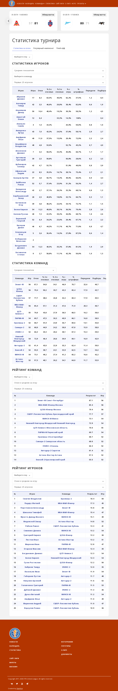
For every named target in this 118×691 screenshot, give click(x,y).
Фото (74, 3)
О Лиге (68, 3)
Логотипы (66, 646)
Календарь (29, 3)
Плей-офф (60, 48)
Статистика (50, 3)
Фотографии (67, 642)
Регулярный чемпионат (43, 48)
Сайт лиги (60, 3)
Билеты (12, 662)
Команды (39, 3)
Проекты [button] (81, 3)
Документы (66, 654)
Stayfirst (20, 688)
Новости (20, 3)
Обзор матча (48, 15)
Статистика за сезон (22, 48)
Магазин (13, 667)
